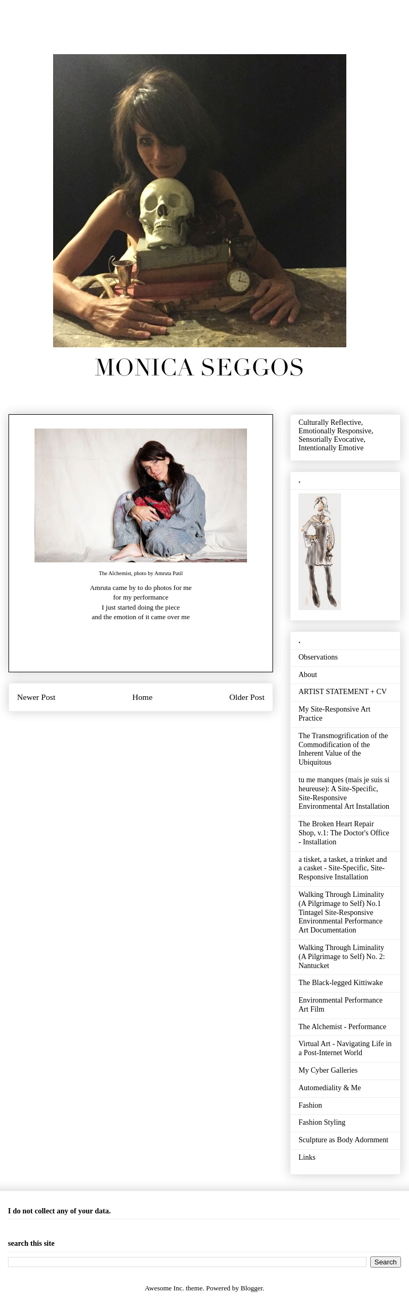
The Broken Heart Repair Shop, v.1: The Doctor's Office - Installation (344, 833)
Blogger (251, 1288)
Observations (318, 657)
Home (142, 696)
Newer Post (36, 696)
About (308, 675)
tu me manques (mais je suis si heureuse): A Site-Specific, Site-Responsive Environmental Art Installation (344, 793)
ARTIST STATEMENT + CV (343, 692)
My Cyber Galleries (328, 1070)
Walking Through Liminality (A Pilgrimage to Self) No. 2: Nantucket (342, 957)
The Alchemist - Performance (342, 1027)
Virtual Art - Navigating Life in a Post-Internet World (345, 1048)
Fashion (310, 1105)
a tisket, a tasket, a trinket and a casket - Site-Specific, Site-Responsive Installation (343, 868)
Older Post (247, 696)
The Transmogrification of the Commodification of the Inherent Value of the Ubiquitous (343, 749)
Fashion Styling (322, 1122)
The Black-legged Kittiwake (341, 983)
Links (307, 1157)
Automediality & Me (330, 1088)
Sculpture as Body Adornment (343, 1140)
